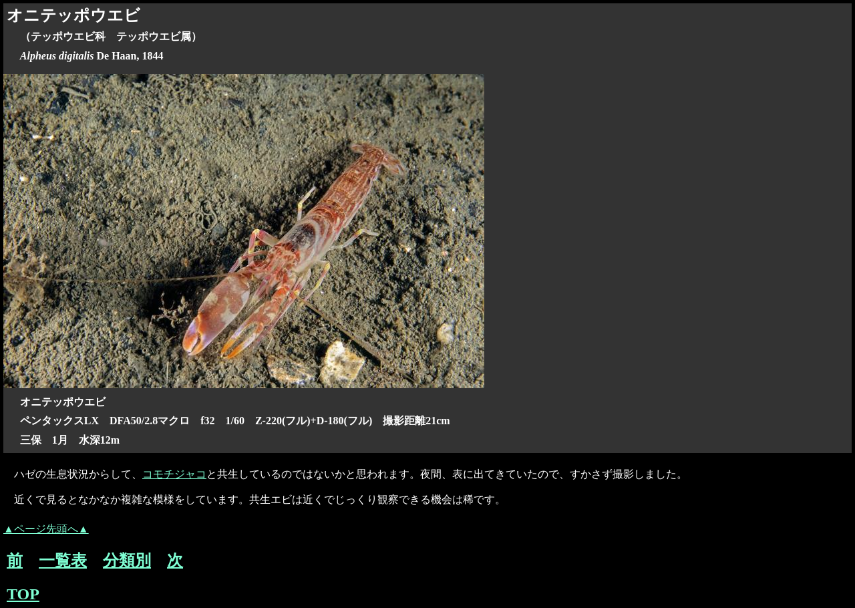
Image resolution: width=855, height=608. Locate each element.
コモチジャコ (174, 474)
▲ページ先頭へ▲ (46, 529)
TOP (23, 594)
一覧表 (63, 560)
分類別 (127, 560)
